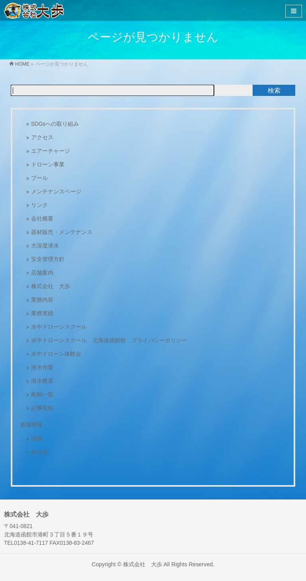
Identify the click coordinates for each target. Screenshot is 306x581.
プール (39, 178)
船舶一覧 (42, 395)
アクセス (42, 137)
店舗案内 (42, 273)
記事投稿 (42, 408)
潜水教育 (42, 381)
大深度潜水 (45, 246)
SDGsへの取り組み (55, 124)
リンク (39, 205)
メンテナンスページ (56, 192)
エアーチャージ (50, 151)
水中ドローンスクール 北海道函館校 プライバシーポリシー (109, 340)
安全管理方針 (48, 259)
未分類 (39, 452)
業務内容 (42, 300)
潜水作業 (42, 367)
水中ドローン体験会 (56, 354)
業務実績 (42, 313)
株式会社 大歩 (50, 286)
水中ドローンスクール (59, 327)
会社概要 (42, 219)
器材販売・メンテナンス (61, 232)
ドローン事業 (48, 165)
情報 (36, 439)
